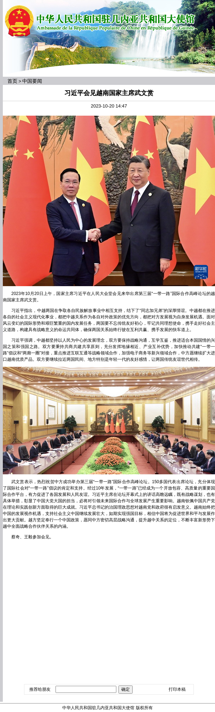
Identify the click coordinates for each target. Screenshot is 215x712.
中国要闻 (32, 81)
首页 (12, 81)
